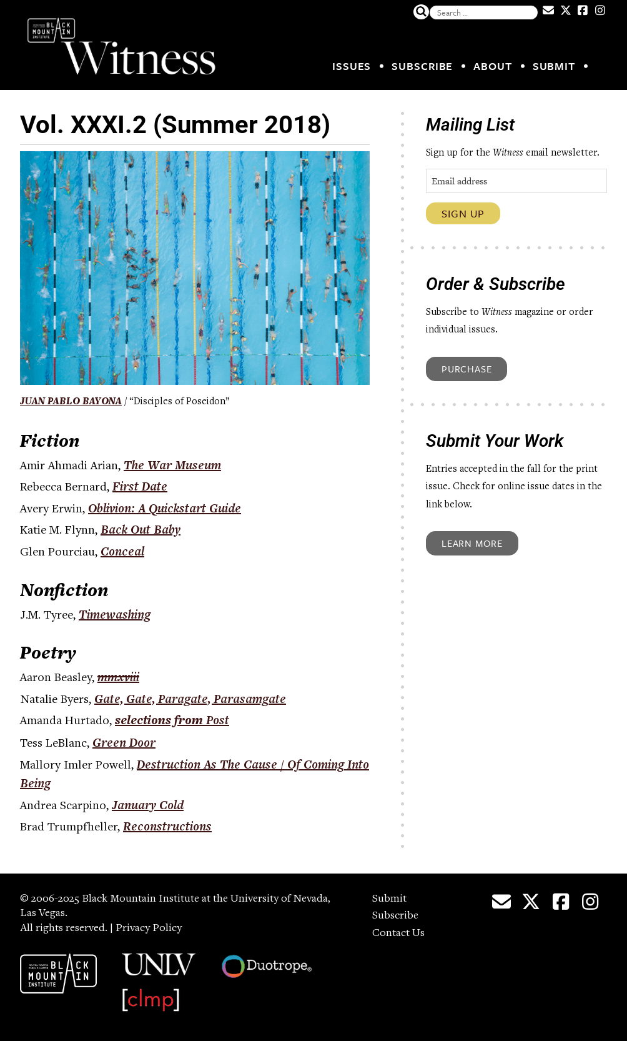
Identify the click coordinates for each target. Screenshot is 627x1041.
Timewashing (115, 614)
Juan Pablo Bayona (71, 402)
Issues (351, 66)
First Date (139, 486)
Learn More (472, 543)
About (492, 66)
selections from (172, 721)
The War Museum (172, 465)
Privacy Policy (149, 928)
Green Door (124, 742)
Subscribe (422, 66)
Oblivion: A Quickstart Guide (164, 508)
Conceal (122, 551)
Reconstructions (167, 826)
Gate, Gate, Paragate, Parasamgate (190, 698)
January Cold (148, 805)
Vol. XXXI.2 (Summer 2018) (175, 124)
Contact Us (398, 933)
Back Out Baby (140, 529)
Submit (554, 66)
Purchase (466, 369)
